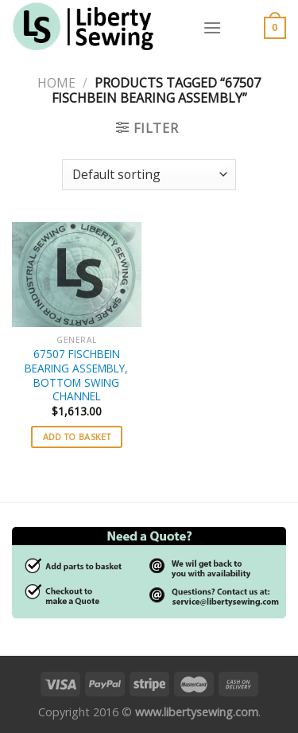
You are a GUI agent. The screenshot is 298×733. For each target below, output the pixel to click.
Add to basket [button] (76, 437)
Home (56, 83)
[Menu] (212, 27)
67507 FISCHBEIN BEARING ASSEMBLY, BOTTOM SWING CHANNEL (76, 375)
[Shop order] (148, 174)
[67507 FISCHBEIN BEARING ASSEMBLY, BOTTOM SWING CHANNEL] (76, 274)
